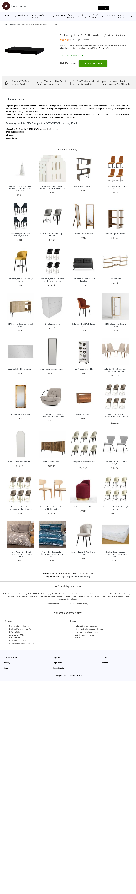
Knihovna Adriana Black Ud (84, 186)
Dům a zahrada (70, 16)
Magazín (56, 658)
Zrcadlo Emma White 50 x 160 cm (20, 462)
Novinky (6, 663)
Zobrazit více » (105, 48)
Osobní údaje (58, 668)
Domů (6, 24)
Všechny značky (10, 658)
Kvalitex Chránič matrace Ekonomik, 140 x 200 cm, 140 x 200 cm (115, 554)
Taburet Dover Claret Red (83, 507)
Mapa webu (57, 663)
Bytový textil (8, 16)
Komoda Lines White (52, 324)
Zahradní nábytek (120, 16)
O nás (104, 658)
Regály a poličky (84, 577)
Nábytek (59, 15)
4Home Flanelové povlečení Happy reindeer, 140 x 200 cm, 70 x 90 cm (20, 554)
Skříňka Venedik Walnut (52, 462)
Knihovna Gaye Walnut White (115, 234)
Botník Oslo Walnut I (83, 414)
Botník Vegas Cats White (84, 369)
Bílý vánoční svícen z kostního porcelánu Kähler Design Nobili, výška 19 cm (20, 188)
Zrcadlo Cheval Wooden (84, 234)
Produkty (12, 24)
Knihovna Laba (115, 279)
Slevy (5, 668)
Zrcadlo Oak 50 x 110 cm (20, 414)
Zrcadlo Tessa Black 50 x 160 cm (52, 369)
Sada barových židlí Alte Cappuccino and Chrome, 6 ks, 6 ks (115, 416)
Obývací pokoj (72, 577)
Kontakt (105, 663)
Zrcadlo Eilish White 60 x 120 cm (20, 369)
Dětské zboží (95, 16)
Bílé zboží (83, 16)
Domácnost (23, 15)
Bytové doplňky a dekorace (39, 16)
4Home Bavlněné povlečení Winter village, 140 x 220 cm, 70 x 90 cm (52, 554)
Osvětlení (109, 15)
